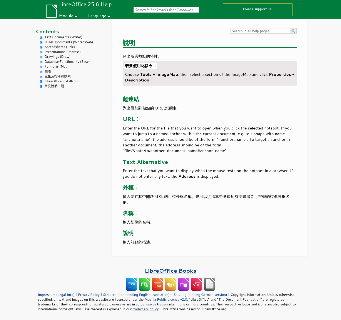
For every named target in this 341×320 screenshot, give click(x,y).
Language (97, 15)
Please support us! (258, 8)
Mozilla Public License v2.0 (166, 299)
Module (66, 15)
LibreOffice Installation (62, 81)
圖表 (48, 71)
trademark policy (145, 309)
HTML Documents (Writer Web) (69, 42)
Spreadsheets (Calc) (60, 47)
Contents (47, 31)
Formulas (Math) (57, 66)
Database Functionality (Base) (67, 61)
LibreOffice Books (170, 270)
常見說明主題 (54, 86)
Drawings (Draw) (57, 56)
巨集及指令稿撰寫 (58, 76)
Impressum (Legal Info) (56, 294)
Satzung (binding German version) (200, 294)
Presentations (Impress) (63, 52)
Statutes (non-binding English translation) (136, 294)
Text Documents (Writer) (63, 37)
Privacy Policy (89, 294)
